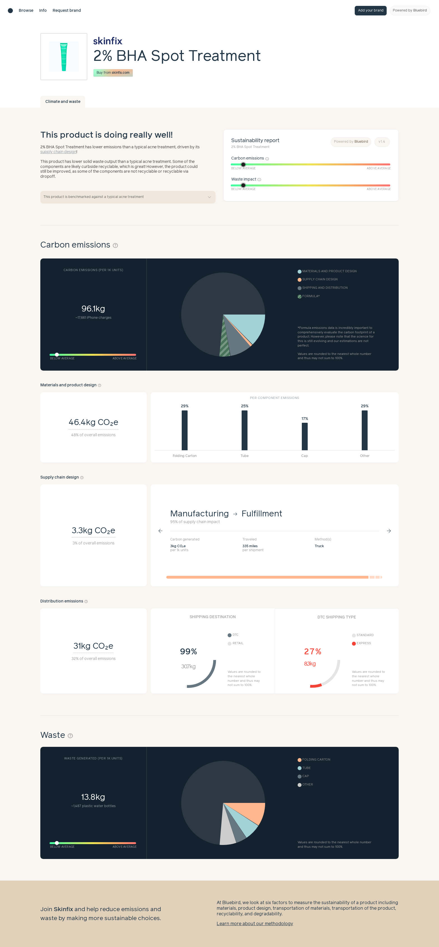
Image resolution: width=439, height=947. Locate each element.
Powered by (410, 10)
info (267, 159)
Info (43, 11)
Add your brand (371, 10)
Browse (26, 11)
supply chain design (58, 152)
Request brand (67, 11)
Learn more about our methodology (255, 924)
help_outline (115, 245)
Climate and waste (62, 102)
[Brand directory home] (10, 10)
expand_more (209, 197)
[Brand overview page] (177, 41)
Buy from (113, 73)
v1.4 (382, 142)
